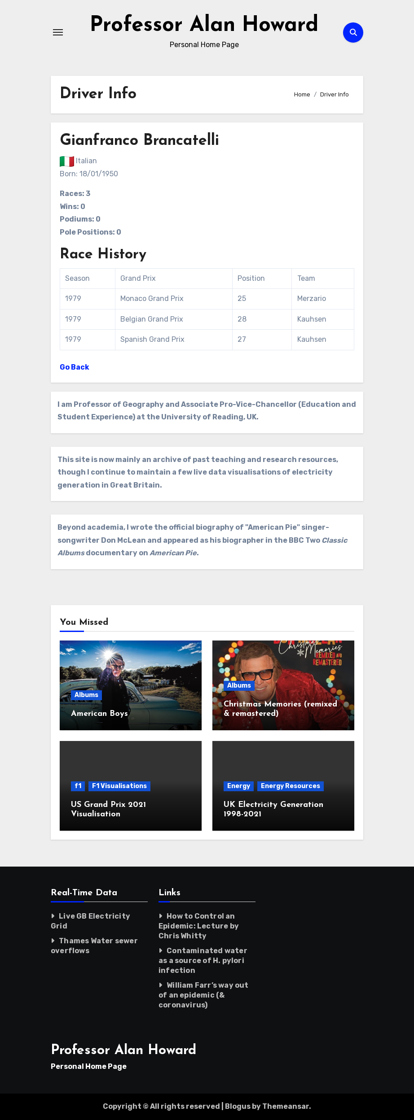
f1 (78, 786)
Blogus (238, 1106)
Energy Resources (290, 786)
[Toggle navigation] (58, 32)
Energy (238, 786)
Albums (86, 695)
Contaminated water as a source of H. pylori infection (203, 960)
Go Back (74, 367)
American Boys (99, 714)
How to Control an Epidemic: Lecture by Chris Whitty (199, 926)
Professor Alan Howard (204, 25)
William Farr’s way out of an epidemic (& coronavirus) (204, 995)
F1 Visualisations (119, 786)
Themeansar (285, 1106)
